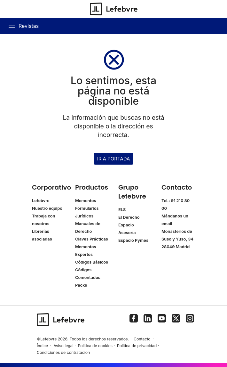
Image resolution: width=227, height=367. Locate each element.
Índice (42, 345)
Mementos (85, 200)
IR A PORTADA (113, 159)
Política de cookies (95, 345)
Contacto (142, 339)
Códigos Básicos (91, 262)
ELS (122, 209)
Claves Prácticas (91, 239)
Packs (81, 285)
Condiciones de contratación (63, 352)
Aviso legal (63, 345)
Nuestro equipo (47, 208)
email (166, 223)
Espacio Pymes (133, 240)
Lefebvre (41, 200)
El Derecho (129, 217)
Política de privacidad (137, 345)
